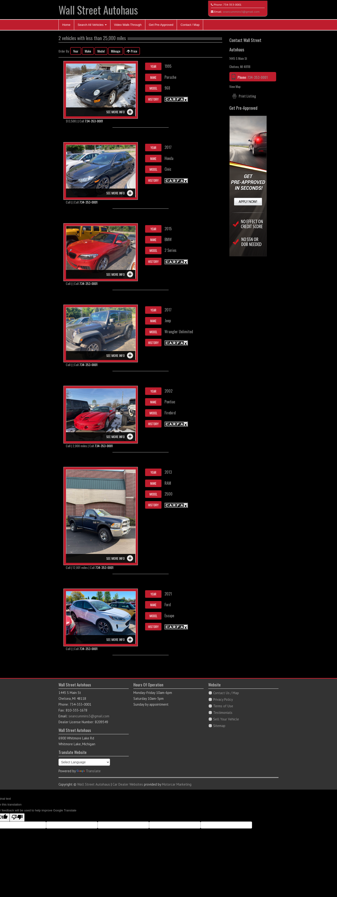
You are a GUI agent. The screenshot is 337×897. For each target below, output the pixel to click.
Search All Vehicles (92, 24)
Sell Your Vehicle (226, 719)
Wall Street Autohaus (98, 10)
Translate (89, 771)
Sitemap (219, 725)
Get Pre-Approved (161, 24)
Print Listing (247, 95)
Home (66, 24)
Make (88, 51)
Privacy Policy (223, 699)
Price (132, 51)
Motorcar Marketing (176, 784)
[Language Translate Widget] (84, 762)
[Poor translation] (17, 817)
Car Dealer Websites (128, 784)
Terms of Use (223, 706)
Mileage (115, 51)
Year (75, 51)
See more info (115, 111)
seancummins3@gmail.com (241, 11)
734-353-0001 (232, 4)
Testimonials (222, 712)
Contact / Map (189, 24)
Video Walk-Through (128, 24)
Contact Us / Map (226, 693)
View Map (235, 86)
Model (101, 51)
